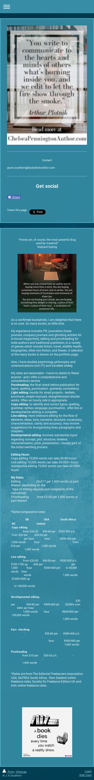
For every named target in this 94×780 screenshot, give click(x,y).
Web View (85, 775)
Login (88, 771)
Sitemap (21, 772)
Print (9, 772)
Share (14, 197)
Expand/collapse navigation (47, 6)
